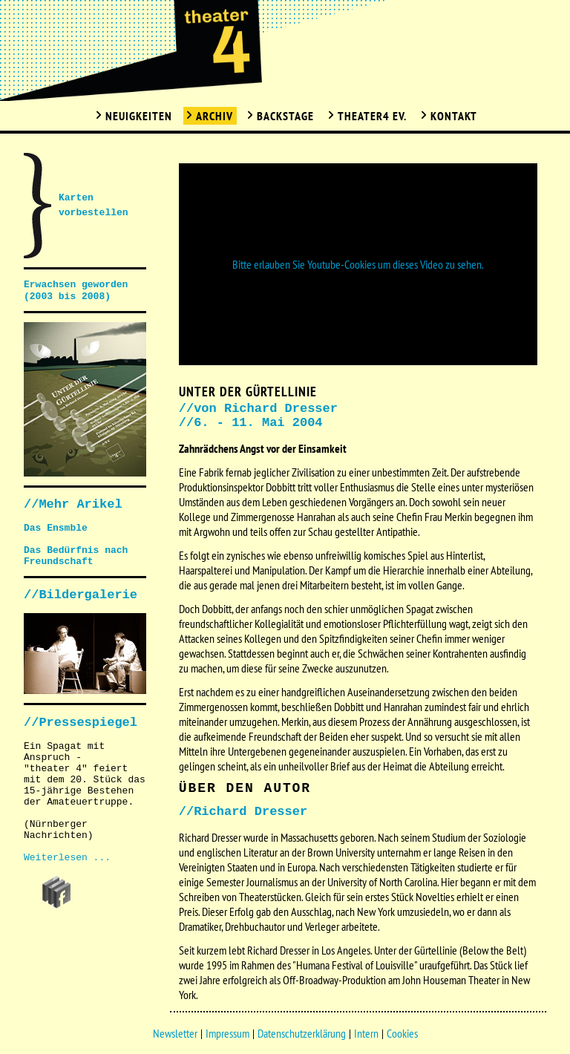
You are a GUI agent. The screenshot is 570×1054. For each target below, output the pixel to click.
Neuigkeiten (138, 115)
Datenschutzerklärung (302, 1033)
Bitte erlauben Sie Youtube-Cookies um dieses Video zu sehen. (358, 264)
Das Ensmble (56, 528)
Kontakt (453, 115)
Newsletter (175, 1033)
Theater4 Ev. (372, 115)
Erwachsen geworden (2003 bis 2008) (76, 290)
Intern (366, 1033)
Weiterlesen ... (67, 857)
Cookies (402, 1033)
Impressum (227, 1033)
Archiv (214, 115)
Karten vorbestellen (93, 205)
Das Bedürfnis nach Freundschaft (76, 556)
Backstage (285, 115)
